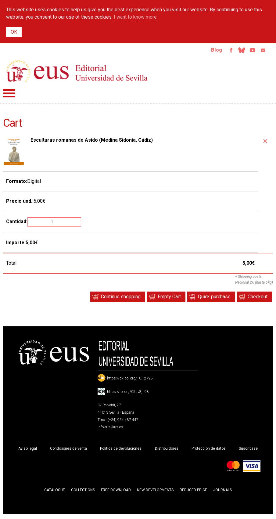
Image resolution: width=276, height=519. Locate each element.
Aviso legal (27, 450)
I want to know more (135, 17)
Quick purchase (208, 299)
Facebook (223, 51)
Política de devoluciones (121, 450)
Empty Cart (158, 299)
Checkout (255, 299)
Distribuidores (166, 450)
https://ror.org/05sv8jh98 (128, 394)
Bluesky (236, 51)
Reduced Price (193, 492)
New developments (155, 492)
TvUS (249, 51)
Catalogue (54, 492)
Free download (116, 492)
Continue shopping (106, 299)
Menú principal (9, 95)
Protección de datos (209, 450)
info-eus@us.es (110, 429)
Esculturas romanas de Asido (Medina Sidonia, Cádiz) (91, 142)
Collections (83, 492)
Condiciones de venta (68, 450)
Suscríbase (248, 450)
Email (262, 51)
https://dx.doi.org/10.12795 (130, 380)
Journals (222, 492)
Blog (208, 51)
